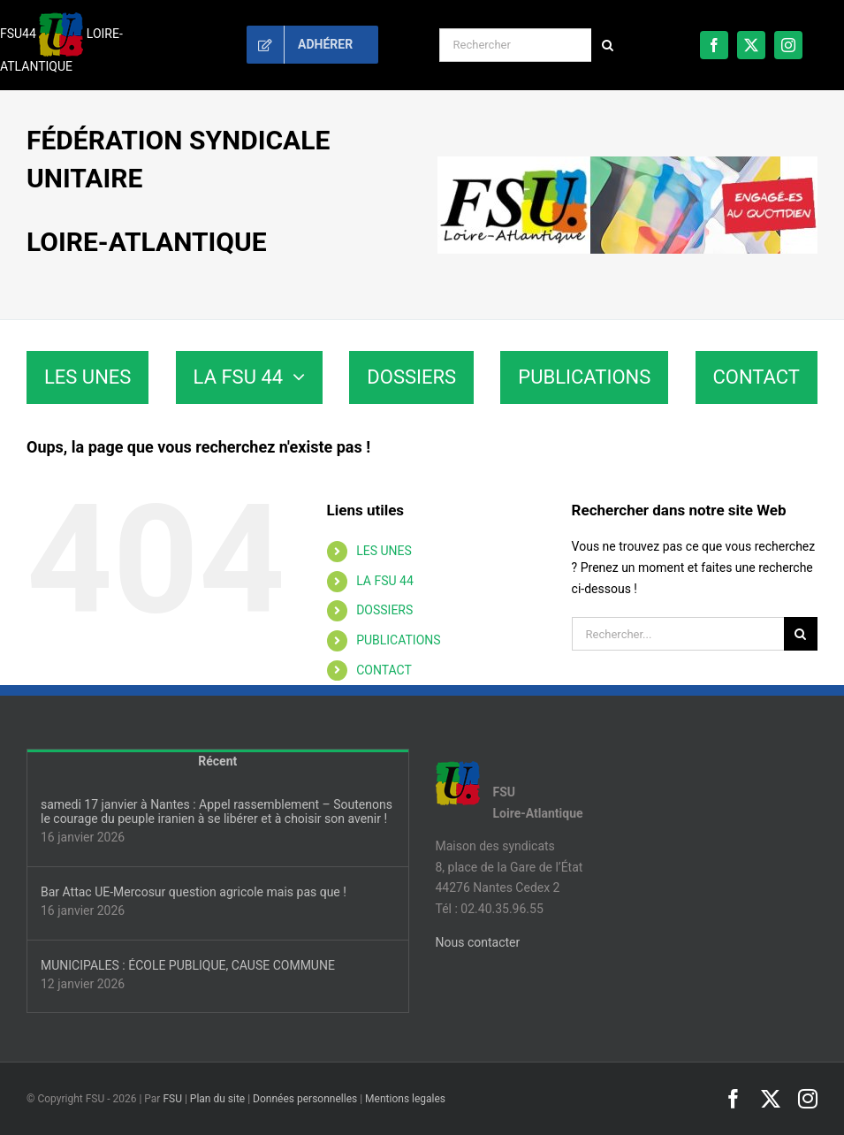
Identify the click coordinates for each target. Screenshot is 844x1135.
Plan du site (217, 1099)
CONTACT (384, 670)
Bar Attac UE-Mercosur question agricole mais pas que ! (193, 892)
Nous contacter (478, 942)
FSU (172, 1099)
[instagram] (788, 45)
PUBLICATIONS (398, 640)
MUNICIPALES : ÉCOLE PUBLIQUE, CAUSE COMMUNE (188, 965)
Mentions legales (405, 1099)
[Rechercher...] (678, 634)
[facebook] (714, 45)
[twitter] (751, 45)
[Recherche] (608, 45)
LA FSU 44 (385, 581)
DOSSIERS (384, 610)
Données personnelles (305, 1099)
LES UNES (384, 551)
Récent (217, 761)
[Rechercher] (515, 45)
